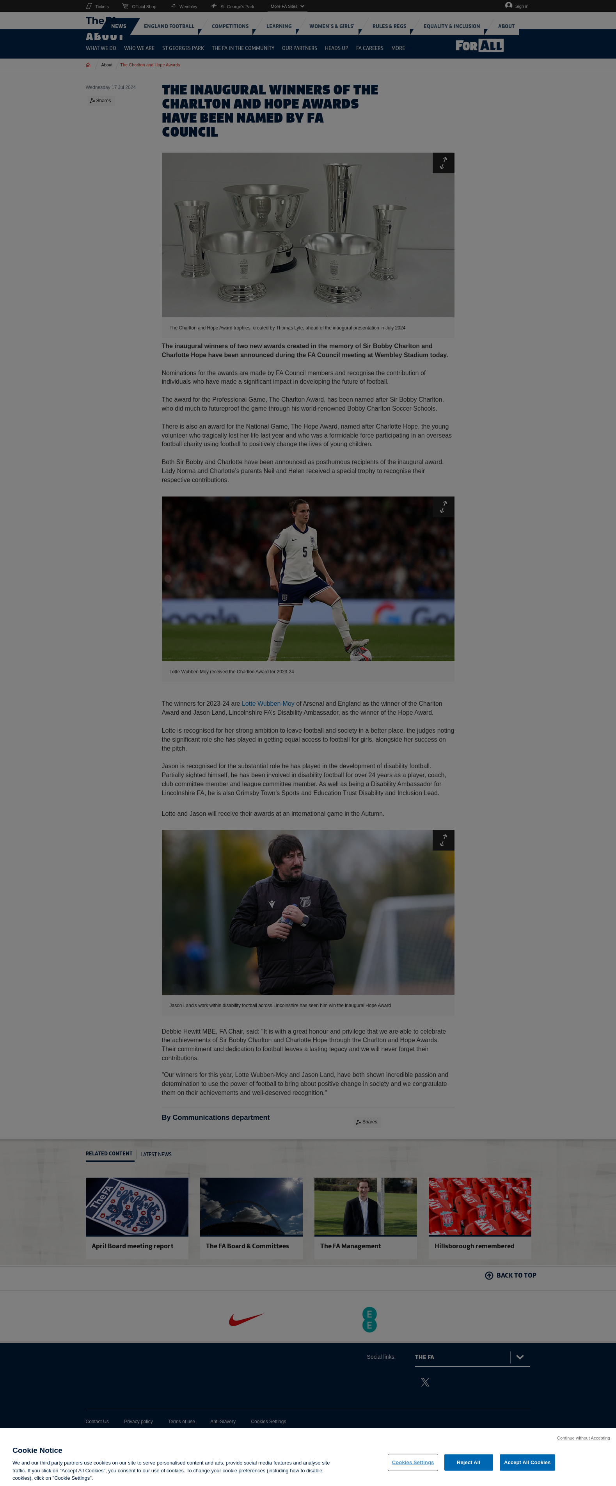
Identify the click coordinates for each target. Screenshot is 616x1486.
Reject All (468, 1462)
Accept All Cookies (527, 1462)
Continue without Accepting (583, 1438)
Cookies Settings (413, 1462)
